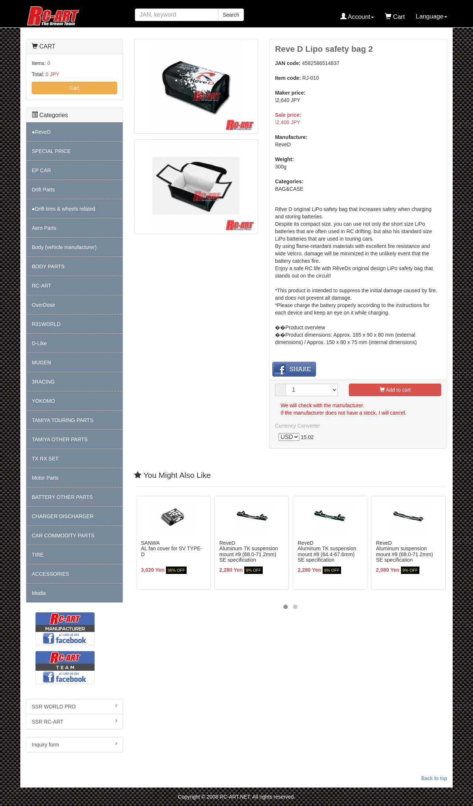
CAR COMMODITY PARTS (63, 535)
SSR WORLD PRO (74, 706)
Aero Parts (44, 228)
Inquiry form (74, 744)
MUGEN (41, 362)
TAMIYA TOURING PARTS (62, 420)
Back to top (434, 778)
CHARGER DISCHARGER (62, 516)
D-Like (39, 343)
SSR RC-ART (74, 721)
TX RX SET (45, 459)
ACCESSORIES (50, 574)
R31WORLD (46, 324)
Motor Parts (45, 478)
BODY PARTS (48, 266)
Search (231, 15)
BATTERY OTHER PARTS (62, 497)
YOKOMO (43, 401)
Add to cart (395, 390)
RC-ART (41, 286)
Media (39, 593)
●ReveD (41, 132)
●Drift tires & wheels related (63, 209)
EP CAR (41, 170)
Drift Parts (43, 190)
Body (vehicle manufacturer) (64, 247)
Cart (74, 88)
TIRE (38, 555)
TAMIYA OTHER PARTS (60, 439)
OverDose (43, 305)
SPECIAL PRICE (51, 151)
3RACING (43, 382)
